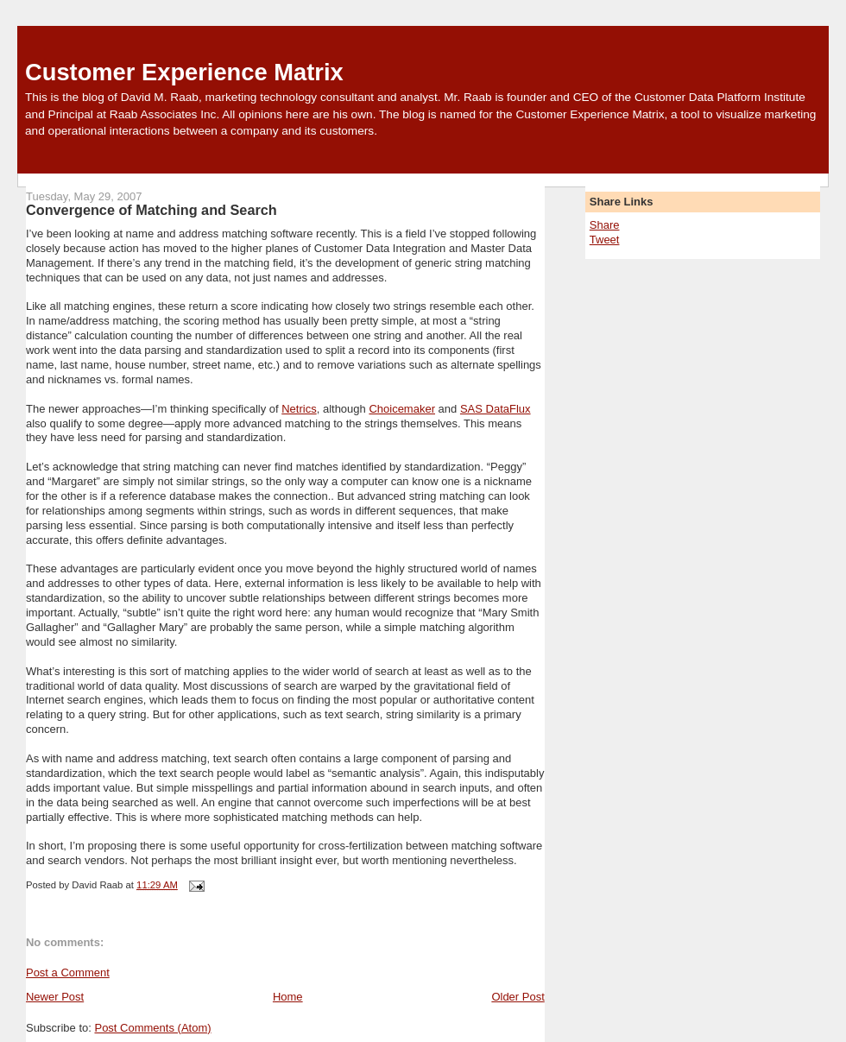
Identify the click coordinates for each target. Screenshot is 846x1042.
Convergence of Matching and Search (151, 210)
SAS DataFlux (495, 408)
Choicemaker (402, 408)
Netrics (298, 408)
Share (605, 224)
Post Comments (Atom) (152, 1027)
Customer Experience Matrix (184, 72)
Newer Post (55, 996)
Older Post (517, 996)
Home (288, 996)
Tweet (605, 239)
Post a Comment (68, 972)
